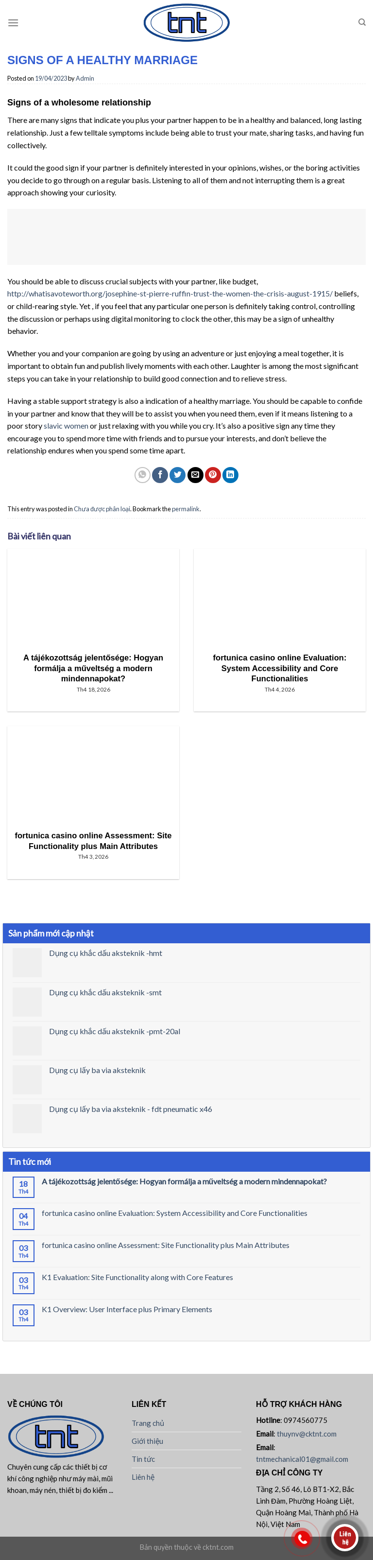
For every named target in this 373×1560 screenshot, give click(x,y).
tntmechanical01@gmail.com (302, 1459)
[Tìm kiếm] (362, 22)
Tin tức (143, 1459)
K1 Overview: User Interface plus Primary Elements (127, 1309)
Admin (85, 78)
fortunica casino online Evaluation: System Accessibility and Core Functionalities (174, 1212)
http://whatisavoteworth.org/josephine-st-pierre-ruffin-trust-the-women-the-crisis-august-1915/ (170, 293)
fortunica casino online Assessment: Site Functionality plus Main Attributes (165, 1244)
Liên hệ (143, 1477)
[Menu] (13, 22)
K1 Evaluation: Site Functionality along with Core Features (137, 1277)
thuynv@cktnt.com (307, 1433)
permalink (186, 509)
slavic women (66, 425)
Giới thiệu (147, 1441)
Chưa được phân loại (102, 509)
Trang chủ (148, 1423)
